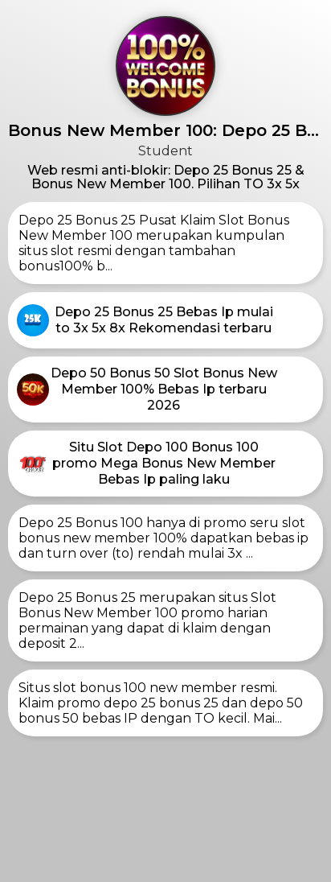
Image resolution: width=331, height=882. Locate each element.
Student (165, 151)
